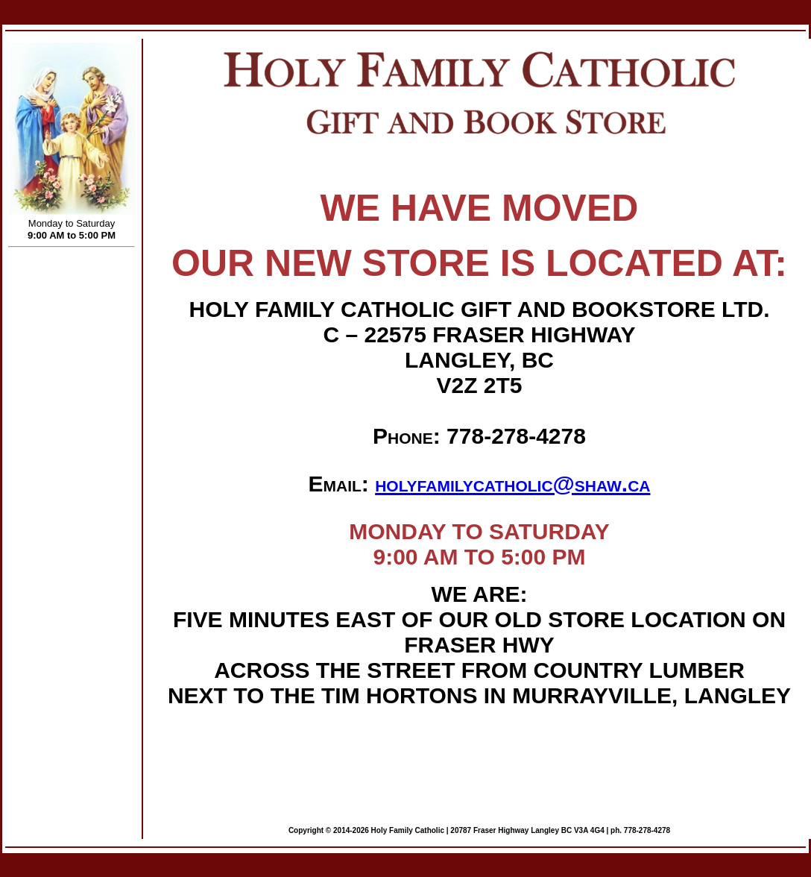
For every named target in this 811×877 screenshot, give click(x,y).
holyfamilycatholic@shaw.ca (512, 483)
